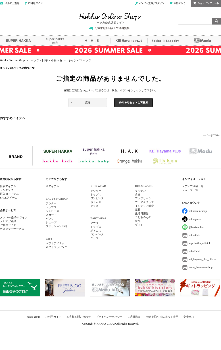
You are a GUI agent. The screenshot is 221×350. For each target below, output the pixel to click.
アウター (51, 203)
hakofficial (194, 251)
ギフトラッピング (56, 247)
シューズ (51, 222)
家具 (137, 209)
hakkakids (194, 235)
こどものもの (143, 217)
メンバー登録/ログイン (149, 3)
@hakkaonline (196, 227)
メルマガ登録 (8, 221)
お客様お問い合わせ (79, 316)
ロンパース (97, 234)
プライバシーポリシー (109, 316)
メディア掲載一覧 (192, 186)
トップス (51, 207)
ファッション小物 (56, 226)
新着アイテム (8, 186)
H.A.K (92, 40)
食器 (137, 194)
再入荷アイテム (9, 193)
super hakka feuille (55, 40)
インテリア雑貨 (144, 205)
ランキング (6, 190)
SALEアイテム (8, 197)
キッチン (140, 190)
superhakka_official (199, 243)
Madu (202, 40)
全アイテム (52, 186)
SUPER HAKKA (18, 40)
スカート (51, 214)
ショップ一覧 (190, 190)
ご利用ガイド (33, 3)
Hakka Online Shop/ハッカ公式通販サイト (110, 18)
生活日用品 (141, 213)
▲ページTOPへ (212, 135)
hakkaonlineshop (198, 211)
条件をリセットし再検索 (133, 102)
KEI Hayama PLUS (129, 40)
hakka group (33, 316)
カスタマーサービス (12, 228)
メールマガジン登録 (9, 3)
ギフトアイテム (55, 243)
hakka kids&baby (165, 40)
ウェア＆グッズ (144, 202)
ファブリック (143, 198)
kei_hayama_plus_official (202, 259)
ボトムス (95, 202)
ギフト (139, 224)
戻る (87, 102)
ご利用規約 (134, 316)
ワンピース (52, 211)
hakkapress (194, 219)
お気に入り (177, 3)
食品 (137, 221)
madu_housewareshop (201, 267)
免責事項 (188, 316)
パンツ (50, 218)
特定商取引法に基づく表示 (162, 316)
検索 (216, 21)
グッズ (94, 205)
